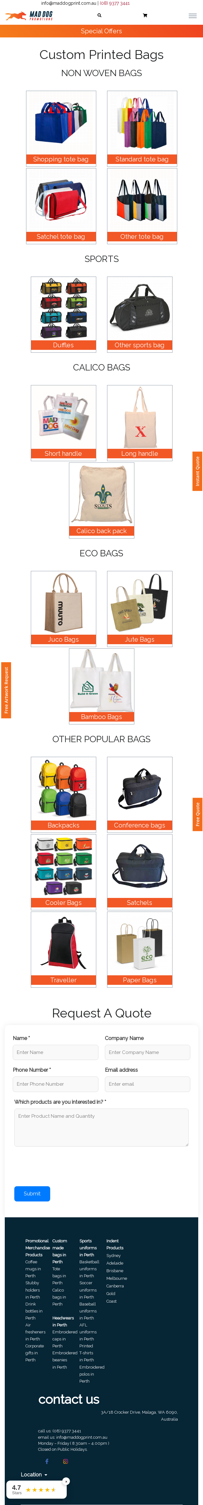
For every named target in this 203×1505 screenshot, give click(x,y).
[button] (99, 15)
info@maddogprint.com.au (68, 3)
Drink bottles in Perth (34, 1311)
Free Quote (197, 814)
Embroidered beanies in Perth (65, 1360)
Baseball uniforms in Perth (88, 1311)
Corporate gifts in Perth (34, 1353)
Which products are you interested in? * (60, 1102)
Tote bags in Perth (59, 1275)
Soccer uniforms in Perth (88, 1289)
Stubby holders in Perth (32, 1289)
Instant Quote (197, 471)
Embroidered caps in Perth (65, 1339)
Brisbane (114, 1270)
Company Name (124, 1038)
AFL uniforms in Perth (88, 1332)
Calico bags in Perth (59, 1297)
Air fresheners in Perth (35, 1332)
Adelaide (114, 1263)
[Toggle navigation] (192, 15)
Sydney (113, 1255)
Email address (121, 1070)
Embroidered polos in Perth (92, 1374)
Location (34, 1475)
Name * (21, 1038)
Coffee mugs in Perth (33, 1269)
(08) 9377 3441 (115, 3)
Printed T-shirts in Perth (86, 1353)
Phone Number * (32, 1070)
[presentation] (62, 1167)
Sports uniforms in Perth (88, 1248)
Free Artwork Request (6, 690)
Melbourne (116, 1278)
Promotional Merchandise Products (37, 1248)
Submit (32, 1194)
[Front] (28, 15)
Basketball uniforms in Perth (89, 1269)
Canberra (115, 1286)
